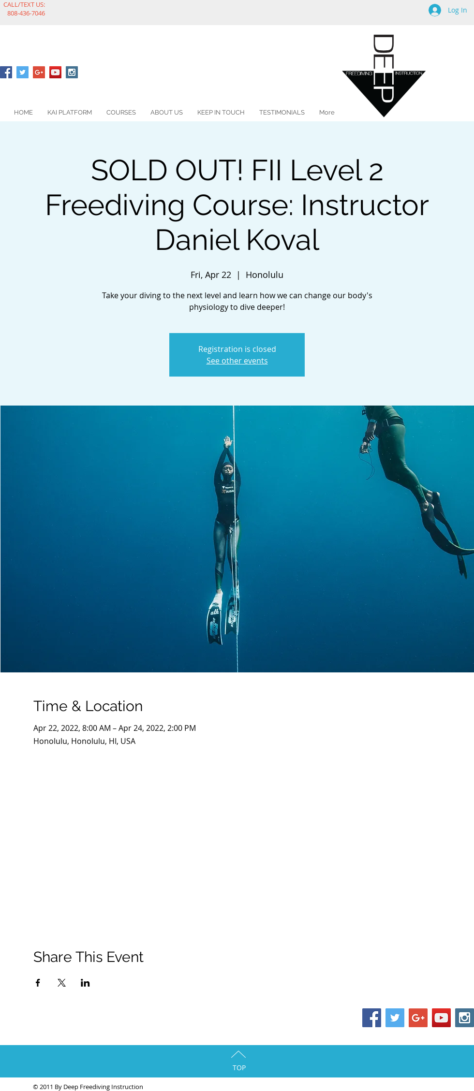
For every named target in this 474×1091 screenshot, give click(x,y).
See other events (237, 360)
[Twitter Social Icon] (22, 72)
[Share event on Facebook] (38, 983)
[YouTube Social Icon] (55, 72)
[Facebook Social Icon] (6, 72)
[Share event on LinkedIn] (85, 983)
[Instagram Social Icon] (72, 72)
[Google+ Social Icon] (39, 72)
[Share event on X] (61, 983)
